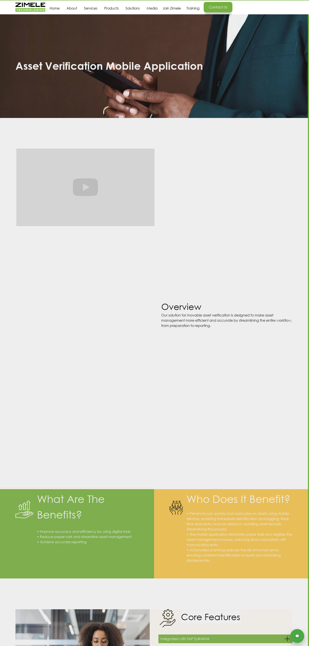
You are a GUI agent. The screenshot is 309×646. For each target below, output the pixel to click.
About (72, 8)
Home (55, 8)
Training (193, 8)
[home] (30, 7)
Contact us (218, 7)
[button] (91, 4)
